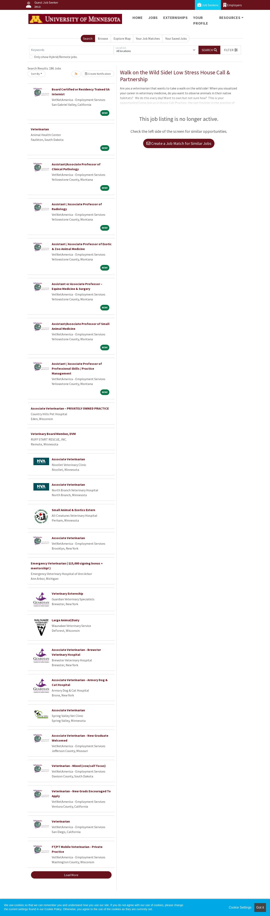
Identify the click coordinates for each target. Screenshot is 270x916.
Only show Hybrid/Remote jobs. (56, 57)
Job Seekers (207, 4)
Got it (260, 907)
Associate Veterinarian (68, 459)
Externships (175, 17)
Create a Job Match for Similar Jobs (178, 143)
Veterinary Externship (67, 593)
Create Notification (98, 74)
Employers (232, 4)
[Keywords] (71, 50)
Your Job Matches (148, 38)
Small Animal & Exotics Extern (73, 510)
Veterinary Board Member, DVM (53, 434)
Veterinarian (40, 129)
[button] (230, 50)
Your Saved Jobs (176, 38)
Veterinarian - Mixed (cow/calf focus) (79, 766)
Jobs (153, 17)
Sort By (35, 74)
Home (137, 17)
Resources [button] (229, 17)
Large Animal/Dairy (65, 620)
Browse (103, 38)
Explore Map (122, 38)
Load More (71, 875)
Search (87, 38)
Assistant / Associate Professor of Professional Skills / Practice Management (77, 368)
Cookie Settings (240, 907)
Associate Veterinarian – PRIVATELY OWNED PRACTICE (70, 408)
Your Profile (200, 20)
